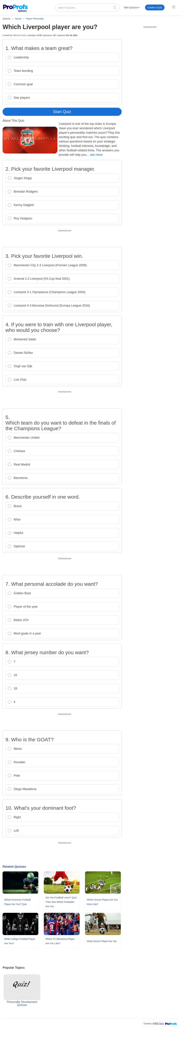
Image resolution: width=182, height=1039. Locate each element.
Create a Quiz (154, 7)
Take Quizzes (132, 7)
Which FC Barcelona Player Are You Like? (60, 941)
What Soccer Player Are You (102, 941)
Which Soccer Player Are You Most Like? (102, 902)
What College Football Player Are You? (19, 941)
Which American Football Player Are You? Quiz (17, 902)
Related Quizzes (14, 866)
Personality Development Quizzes (22, 990)
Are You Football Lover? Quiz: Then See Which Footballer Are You (61, 902)
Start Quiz (62, 111)
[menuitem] (132, 8)
